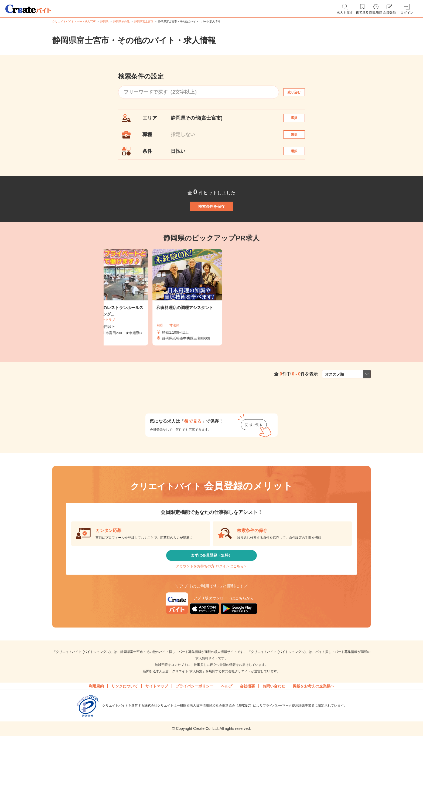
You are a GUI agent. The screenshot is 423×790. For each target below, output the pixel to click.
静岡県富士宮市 (143, 21)
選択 (299, 120)
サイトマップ (156, 725)
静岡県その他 (121, 21)
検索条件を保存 (211, 227)
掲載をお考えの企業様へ (313, 725)
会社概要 (247, 725)
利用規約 (96, 725)
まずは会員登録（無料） (211, 585)
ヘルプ (226, 725)
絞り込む (299, 92)
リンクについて (124, 725)
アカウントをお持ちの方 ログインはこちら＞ (211, 601)
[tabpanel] (211, 323)
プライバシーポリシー (194, 725)
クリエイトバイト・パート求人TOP (73, 21)
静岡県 (104, 21)
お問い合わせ (273, 725)
